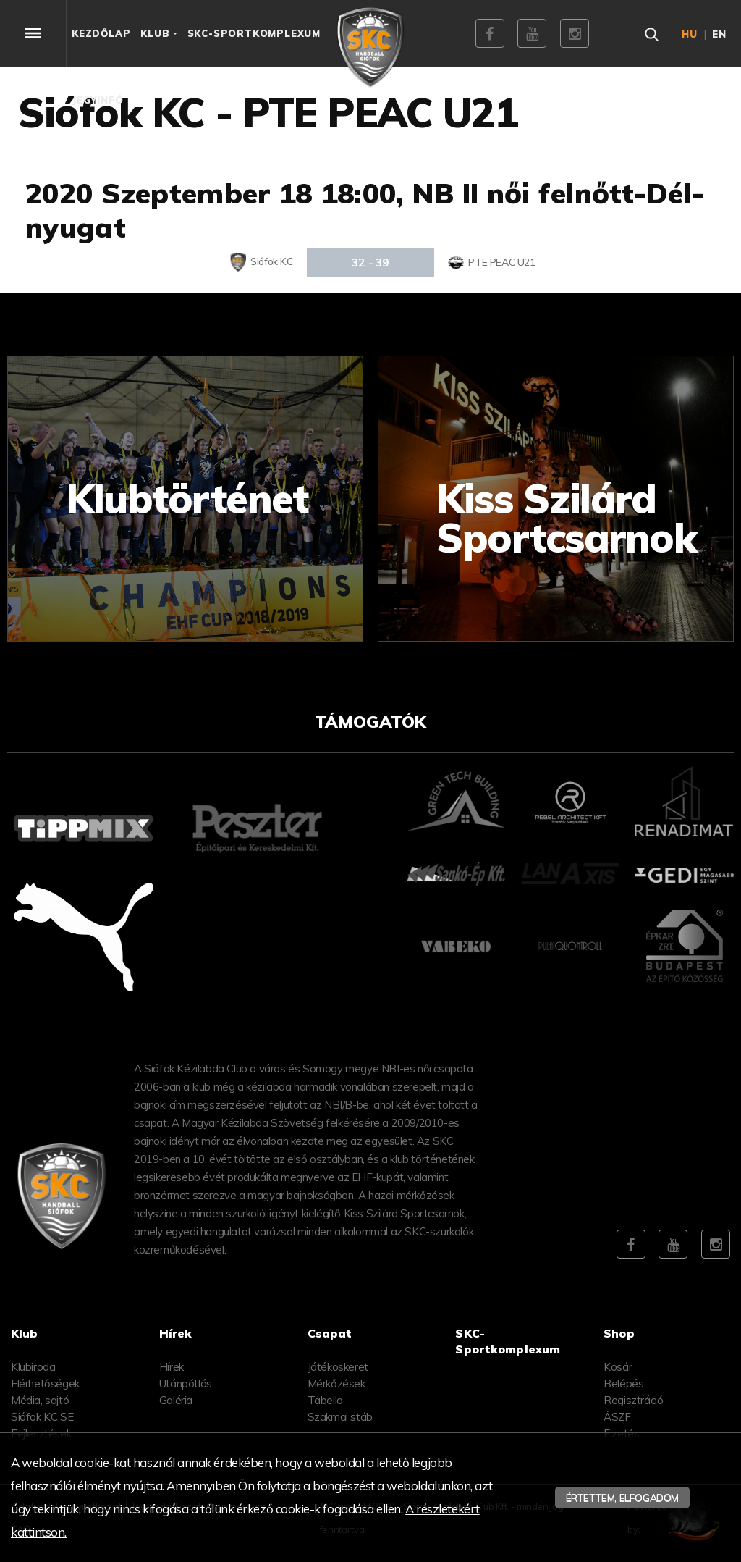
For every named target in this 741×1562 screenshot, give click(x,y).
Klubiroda (33, 1367)
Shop (619, 1333)
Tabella (325, 1400)
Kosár (618, 1367)
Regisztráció (633, 1400)
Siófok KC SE (42, 1417)
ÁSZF (617, 1417)
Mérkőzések (336, 1383)
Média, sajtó (40, 1400)
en (719, 34)
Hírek (171, 1367)
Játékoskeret (338, 1367)
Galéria (175, 1400)
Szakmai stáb (340, 1417)
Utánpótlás (185, 1383)
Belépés (623, 1383)
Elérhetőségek (45, 1383)
